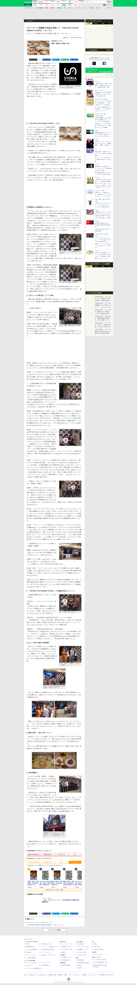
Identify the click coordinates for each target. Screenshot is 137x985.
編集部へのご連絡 (62, 975)
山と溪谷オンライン (67, 957)
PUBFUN (94, 952)
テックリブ (78, 965)
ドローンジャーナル (31, 955)
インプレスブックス (46, 962)
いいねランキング (106, 71)
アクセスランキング (96, 21)
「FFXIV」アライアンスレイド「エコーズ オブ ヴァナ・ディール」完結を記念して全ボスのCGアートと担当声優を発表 (103, 206)
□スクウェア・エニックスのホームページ (39, 922)
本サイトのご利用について (30, 975)
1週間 (102, 23)
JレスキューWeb (82, 952)
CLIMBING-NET (66, 960)
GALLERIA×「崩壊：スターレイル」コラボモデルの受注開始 (103, 153)
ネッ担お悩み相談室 (31, 957)
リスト (39, 59)
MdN (77, 957)
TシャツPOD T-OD (67, 949)
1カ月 (109, 23)
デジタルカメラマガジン (32, 962)
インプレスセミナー (46, 952)
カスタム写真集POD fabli (100, 962)
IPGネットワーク (96, 957)
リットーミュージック (67, 944)
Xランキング (93, 69)
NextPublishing (45, 965)
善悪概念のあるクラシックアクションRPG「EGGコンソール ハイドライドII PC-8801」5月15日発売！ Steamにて (103, 136)
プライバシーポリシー (74, 975)
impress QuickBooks (99, 949)
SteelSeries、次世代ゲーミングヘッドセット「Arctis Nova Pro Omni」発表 (103, 168)
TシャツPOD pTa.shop (100, 959)
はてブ (56, 59)
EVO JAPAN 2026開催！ (96, 293)
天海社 (95, 944)
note (66, 59)
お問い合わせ (42, 975)
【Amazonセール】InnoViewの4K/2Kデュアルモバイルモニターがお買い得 (103, 94)
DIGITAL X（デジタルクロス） (49, 955)
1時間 (88, 23)
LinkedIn (75, 59)
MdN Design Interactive (83, 962)
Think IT (28, 944)
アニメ (75, 854)
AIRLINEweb (81, 944)
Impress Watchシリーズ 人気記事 (100, 264)
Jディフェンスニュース (83, 946)
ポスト (34, 59)
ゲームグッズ (61, 854)
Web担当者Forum (30, 946)
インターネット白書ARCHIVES (33, 968)
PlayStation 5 (47, 854)
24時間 (95, 23)
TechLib (80, 968)
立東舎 (63, 952)
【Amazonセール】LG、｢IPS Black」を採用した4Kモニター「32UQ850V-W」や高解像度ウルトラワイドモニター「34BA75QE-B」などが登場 (103, 87)
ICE (93, 941)
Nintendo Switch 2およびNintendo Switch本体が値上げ (103, 225)
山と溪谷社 (62, 955)
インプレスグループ (93, 975)
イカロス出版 (79, 941)
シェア (47, 59)
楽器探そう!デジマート (67, 946)
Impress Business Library (47, 949)
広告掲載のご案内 (51, 975)
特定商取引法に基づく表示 (106, 975)
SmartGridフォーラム (46, 944)
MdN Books (80, 960)
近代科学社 (62, 962)
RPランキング (92, 71)
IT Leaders (28, 952)
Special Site (93, 50)
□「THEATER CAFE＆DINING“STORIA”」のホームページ (44, 925)
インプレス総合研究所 (31, 949)
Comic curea (97, 946)
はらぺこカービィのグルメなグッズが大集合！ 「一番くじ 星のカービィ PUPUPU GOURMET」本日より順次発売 (103, 104)
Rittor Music (63, 941)
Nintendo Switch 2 (33, 854)
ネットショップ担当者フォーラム (49, 946)
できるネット (29, 965)
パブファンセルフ (98, 954)
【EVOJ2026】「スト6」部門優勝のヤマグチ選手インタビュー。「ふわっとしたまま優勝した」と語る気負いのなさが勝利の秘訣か (103, 307)
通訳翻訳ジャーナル (83, 949)
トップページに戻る (54, 930)
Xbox (61, 862)
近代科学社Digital (66, 965)
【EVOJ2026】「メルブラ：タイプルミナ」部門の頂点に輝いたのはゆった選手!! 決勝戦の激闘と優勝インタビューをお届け (103, 326)
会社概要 (84, 975)
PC (65, 8)
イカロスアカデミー (83, 955)
